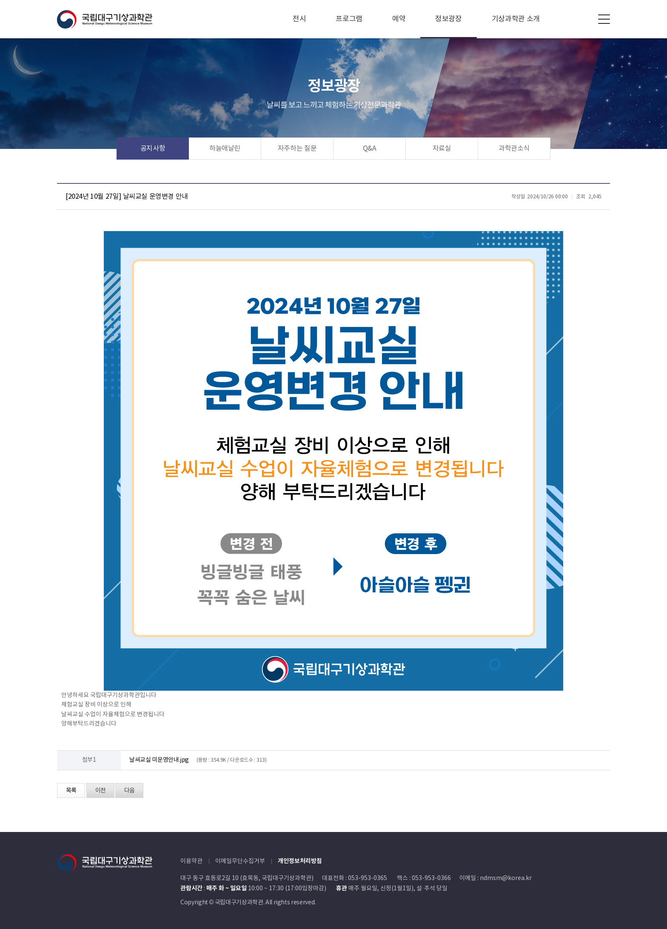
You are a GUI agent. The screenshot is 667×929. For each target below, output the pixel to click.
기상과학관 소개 (516, 19)
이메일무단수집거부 (240, 861)
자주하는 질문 (297, 148)
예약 (398, 19)
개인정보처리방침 (300, 861)
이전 (100, 790)
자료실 (442, 148)
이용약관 (191, 861)
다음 (129, 790)
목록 (71, 790)
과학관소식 (514, 148)
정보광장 (448, 19)
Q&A (369, 148)
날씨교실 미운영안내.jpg (159, 760)
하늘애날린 (224, 148)
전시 (299, 19)
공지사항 (152, 148)
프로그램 (349, 19)
